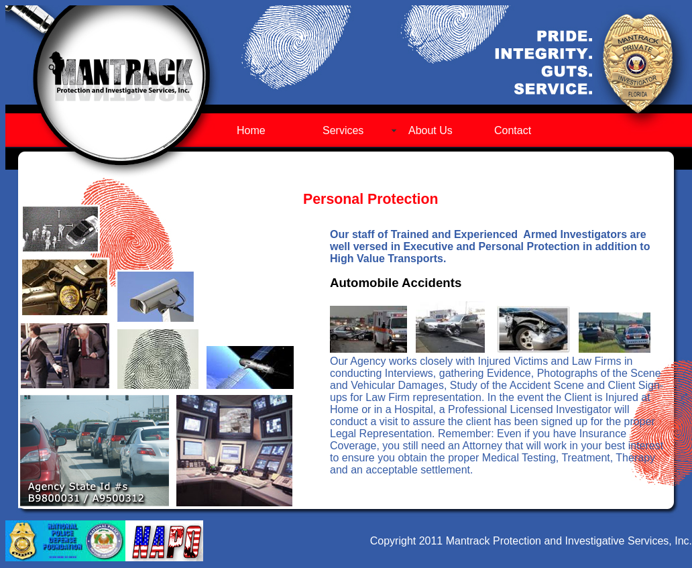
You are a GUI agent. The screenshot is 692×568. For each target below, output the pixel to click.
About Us (430, 130)
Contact (512, 130)
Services (343, 130)
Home (251, 130)
